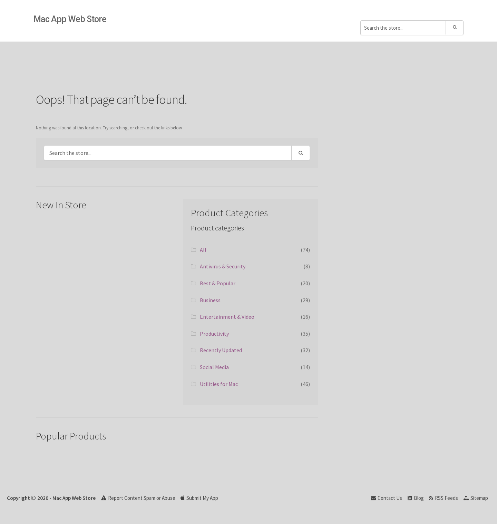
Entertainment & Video (227, 316)
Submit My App (199, 498)
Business (210, 300)
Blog (416, 498)
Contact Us (386, 498)
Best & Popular (217, 283)
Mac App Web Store (69, 19)
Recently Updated (221, 350)
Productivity (214, 333)
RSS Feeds (443, 498)
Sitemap (476, 498)
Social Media (214, 367)
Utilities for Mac (219, 383)
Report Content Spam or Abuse (138, 498)
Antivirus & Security (222, 266)
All (203, 249)
